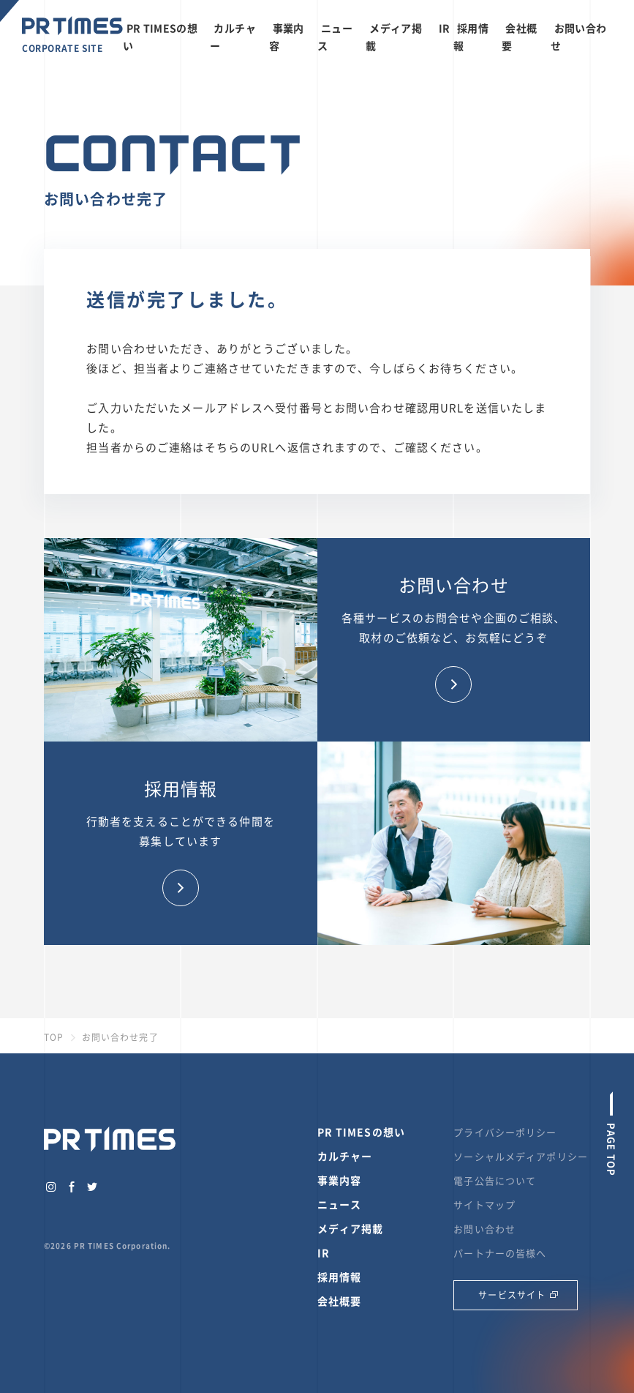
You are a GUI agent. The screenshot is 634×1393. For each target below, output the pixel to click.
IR (444, 27)
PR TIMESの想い (361, 1131)
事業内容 (339, 1180)
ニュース (339, 1204)
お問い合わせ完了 (120, 1037)
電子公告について (494, 1180)
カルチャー (345, 1156)
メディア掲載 (350, 1228)
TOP (54, 1037)
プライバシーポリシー (504, 1132)
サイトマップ (484, 1204)
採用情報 (339, 1276)
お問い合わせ (484, 1229)
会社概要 (339, 1300)
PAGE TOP (612, 1147)
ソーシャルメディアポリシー (520, 1156)
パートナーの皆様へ (499, 1253)
